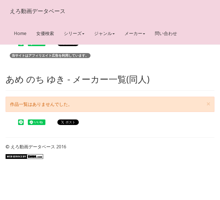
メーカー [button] (134, 33)
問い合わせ (166, 33)
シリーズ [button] (74, 33)
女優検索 (45, 33)
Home (20, 33)
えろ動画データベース (37, 11)
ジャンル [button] (104, 33)
